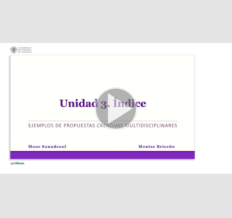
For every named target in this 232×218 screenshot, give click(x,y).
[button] (116, 109)
